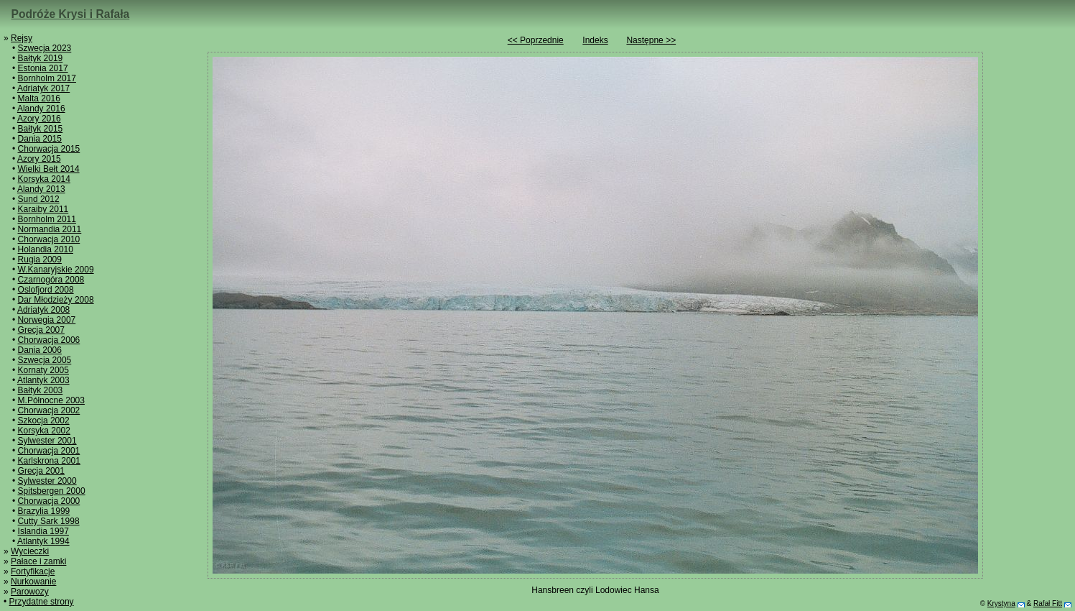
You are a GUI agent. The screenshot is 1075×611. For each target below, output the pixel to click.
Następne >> (651, 40)
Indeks (595, 40)
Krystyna (1001, 603)
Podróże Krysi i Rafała (70, 14)
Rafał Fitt (1047, 603)
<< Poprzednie (536, 40)
